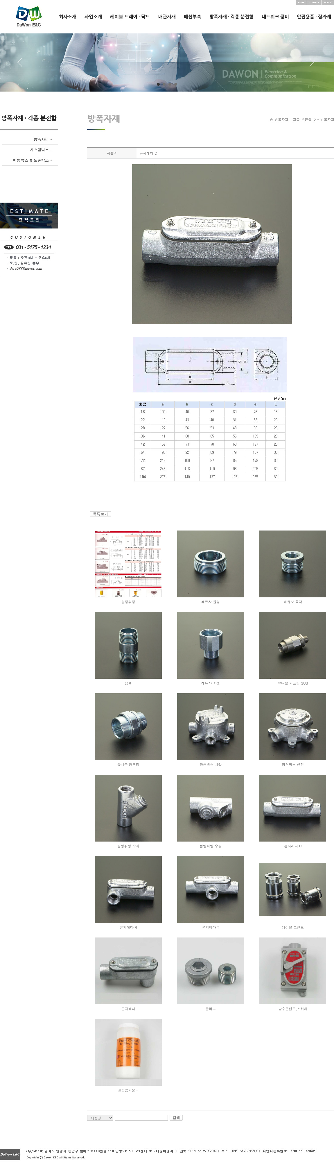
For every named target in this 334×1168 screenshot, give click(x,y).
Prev (22, 64)
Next (312, 64)
